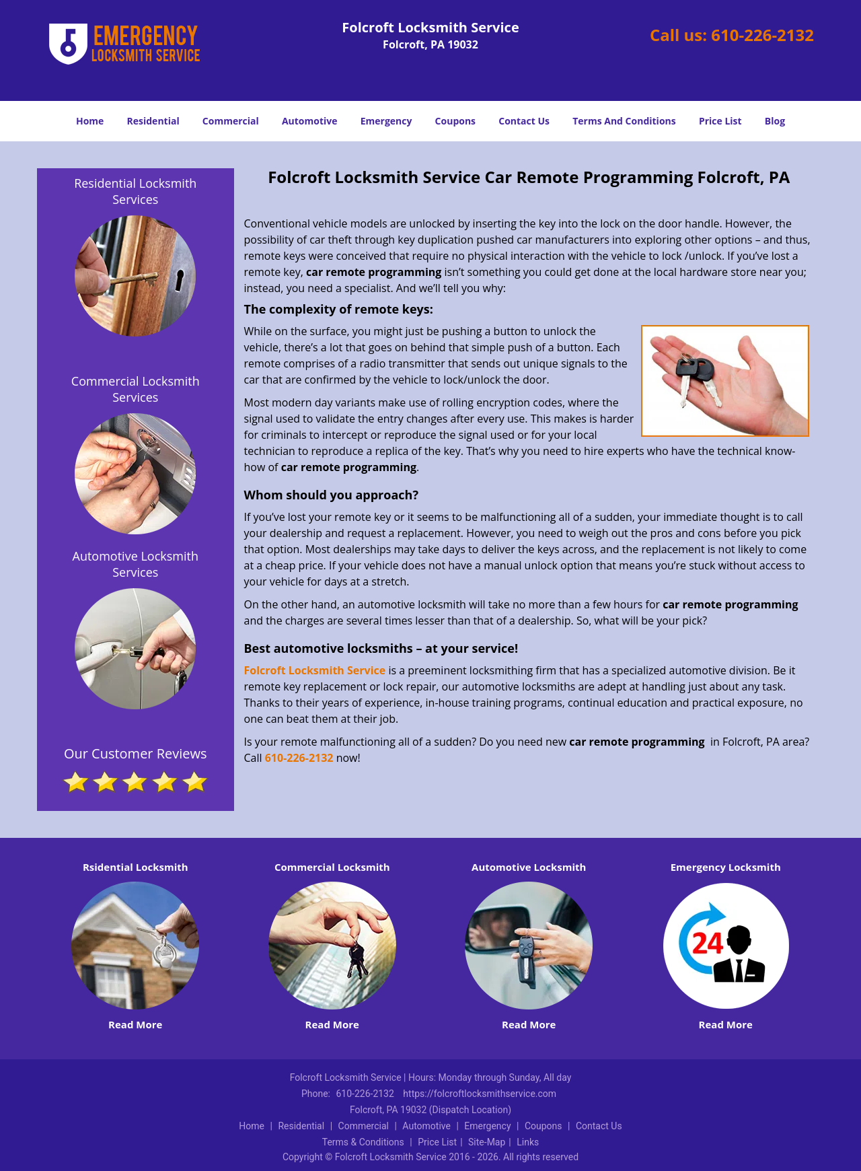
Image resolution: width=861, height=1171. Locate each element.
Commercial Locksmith (332, 867)
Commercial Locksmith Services (135, 389)
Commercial (230, 120)
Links (528, 1142)
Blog (775, 120)
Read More (135, 1024)
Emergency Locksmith (726, 867)
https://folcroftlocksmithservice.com (479, 1093)
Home (90, 120)
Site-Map (486, 1142)
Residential (153, 120)
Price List (720, 120)
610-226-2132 (762, 35)
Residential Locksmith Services (135, 191)
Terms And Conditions (624, 120)
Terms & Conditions (363, 1142)
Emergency (386, 120)
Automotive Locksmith (529, 867)
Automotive (310, 120)
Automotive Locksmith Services (135, 564)
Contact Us (524, 120)
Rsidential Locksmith (135, 867)
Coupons (455, 120)
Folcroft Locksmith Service (315, 670)
